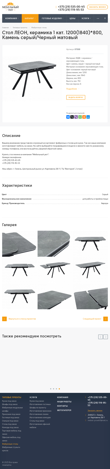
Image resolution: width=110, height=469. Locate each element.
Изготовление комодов (40, 417)
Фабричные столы (10, 444)
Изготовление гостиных (40, 404)
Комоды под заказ (10, 427)
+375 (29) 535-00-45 (71, 6)
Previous (100, 337)
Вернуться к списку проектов (19, 319)
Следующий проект (95, 319)
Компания (11, 18)
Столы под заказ (9, 424)
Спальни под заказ (10, 421)
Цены (72, 18)
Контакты (62, 406)
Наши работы (64, 401)
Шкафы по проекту (38, 407)
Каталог (30, 18)
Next (105, 337)
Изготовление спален (39, 414)
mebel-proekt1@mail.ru (98, 420)
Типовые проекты (11, 397)
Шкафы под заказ (9, 404)
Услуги (86, 18)
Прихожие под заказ (11, 414)
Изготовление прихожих (40, 411)
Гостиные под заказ (10, 417)
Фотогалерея (64, 410)
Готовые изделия (52, 18)
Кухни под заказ (9, 401)
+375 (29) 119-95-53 (71, 9)
